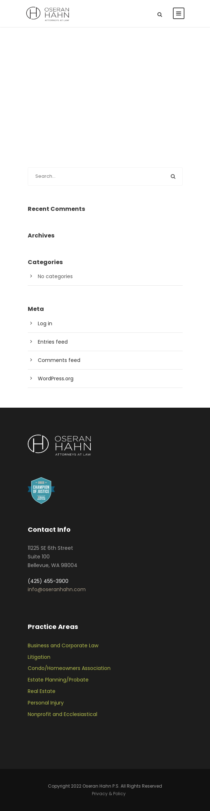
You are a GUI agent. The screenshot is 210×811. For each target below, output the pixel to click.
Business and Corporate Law (63, 645)
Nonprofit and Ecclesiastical (62, 714)
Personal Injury (46, 702)
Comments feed (59, 360)
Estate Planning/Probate (58, 679)
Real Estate (41, 691)
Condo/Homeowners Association (69, 668)
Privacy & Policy (109, 793)
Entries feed (53, 341)
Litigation (39, 657)
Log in (45, 323)
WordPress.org (55, 378)
